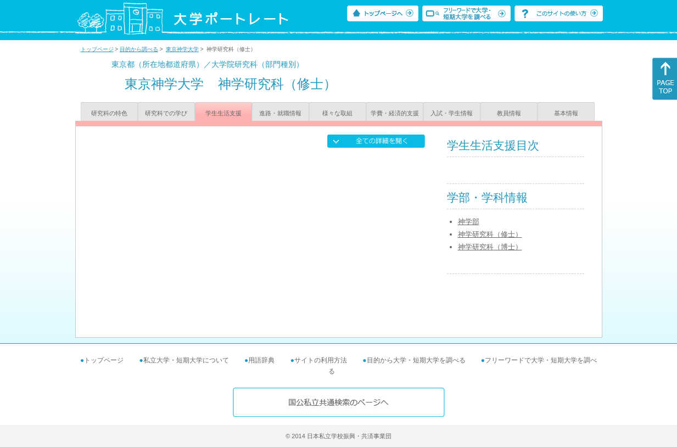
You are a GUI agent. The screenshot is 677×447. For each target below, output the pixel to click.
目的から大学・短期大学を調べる (416, 360)
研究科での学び (166, 113)
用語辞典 (261, 360)
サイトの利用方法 (320, 360)
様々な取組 (337, 113)
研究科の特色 (109, 113)
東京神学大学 (182, 49)
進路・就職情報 (280, 113)
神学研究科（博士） (490, 247)
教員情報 (509, 113)
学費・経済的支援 (395, 113)
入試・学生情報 (451, 113)
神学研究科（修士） (490, 234)
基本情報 (566, 113)
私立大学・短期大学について (186, 360)
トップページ (97, 49)
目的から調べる (139, 49)
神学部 (468, 221)
